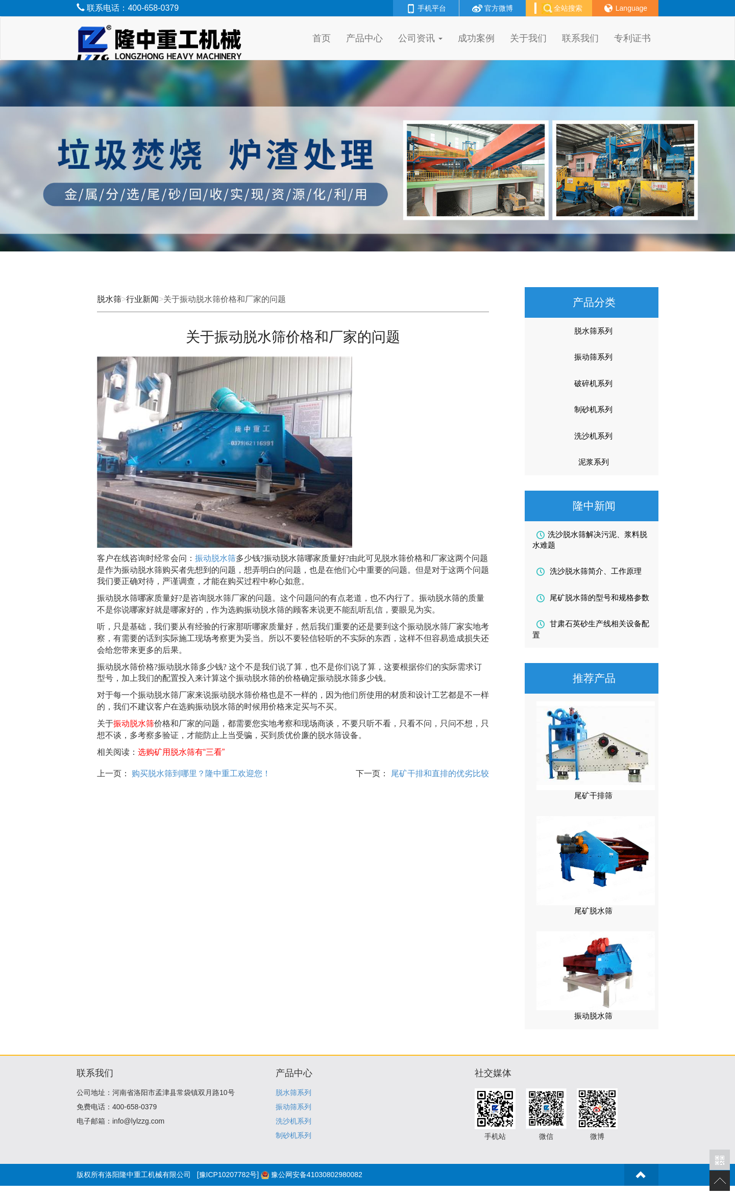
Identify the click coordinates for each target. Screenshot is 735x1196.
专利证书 (632, 38)
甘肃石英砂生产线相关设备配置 (590, 629)
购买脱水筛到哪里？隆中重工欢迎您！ (200, 773)
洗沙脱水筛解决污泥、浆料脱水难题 (589, 539)
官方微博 (492, 8)
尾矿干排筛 (593, 795)
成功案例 (476, 38)
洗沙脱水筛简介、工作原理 (589, 571)
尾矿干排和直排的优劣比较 (438, 773)
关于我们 (528, 38)
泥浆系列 (593, 461)
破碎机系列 (593, 383)
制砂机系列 (593, 409)
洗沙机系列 (593, 435)
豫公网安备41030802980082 (316, 1174)
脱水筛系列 (593, 330)
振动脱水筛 (215, 558)
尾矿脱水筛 (593, 910)
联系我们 (580, 38)
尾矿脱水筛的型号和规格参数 (592, 597)
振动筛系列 (593, 356)
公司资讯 (420, 38)
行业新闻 (142, 299)
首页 (321, 38)
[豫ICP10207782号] (228, 1174)
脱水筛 (109, 299)
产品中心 (364, 38)
